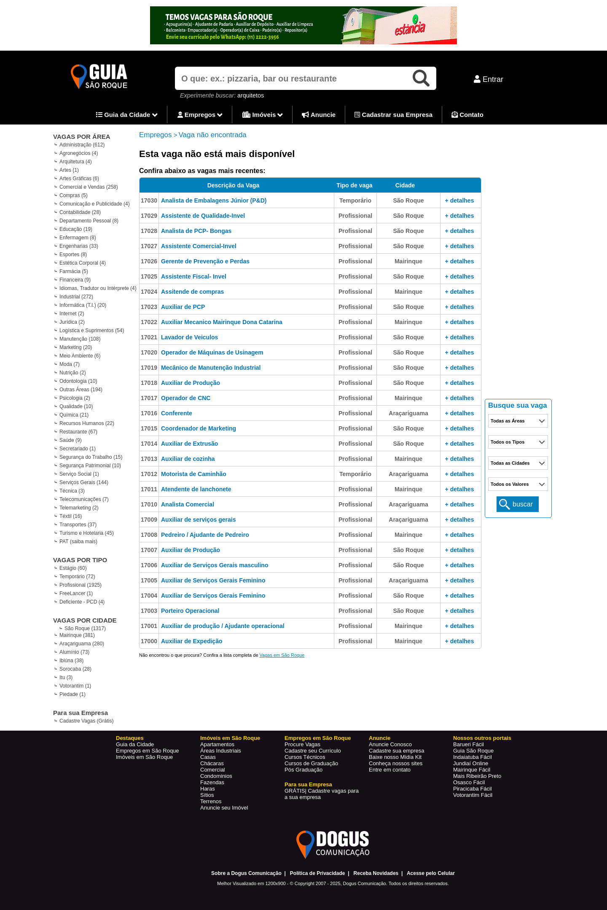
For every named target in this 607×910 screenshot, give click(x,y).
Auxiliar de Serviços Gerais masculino (214, 565)
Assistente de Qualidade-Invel (203, 215)
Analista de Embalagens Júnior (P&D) (214, 200)
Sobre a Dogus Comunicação (246, 873)
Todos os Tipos (507, 441)
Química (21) (74, 415)
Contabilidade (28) (80, 212)
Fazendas (212, 782)
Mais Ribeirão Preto (477, 776)
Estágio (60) (73, 568)
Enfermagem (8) (77, 238)
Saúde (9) (70, 440)
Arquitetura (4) (75, 162)
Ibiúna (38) (71, 661)
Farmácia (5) (73, 271)
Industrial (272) (76, 297)
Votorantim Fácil (472, 795)
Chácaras (212, 763)
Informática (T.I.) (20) (82, 305)
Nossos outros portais (482, 738)
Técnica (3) (72, 491)
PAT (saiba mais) (78, 541)
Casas (208, 757)
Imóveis (262, 115)
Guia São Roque (473, 751)
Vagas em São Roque (282, 655)
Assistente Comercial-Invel (198, 246)
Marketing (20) (75, 347)
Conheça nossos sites (395, 763)
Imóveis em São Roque (144, 757)
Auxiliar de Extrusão (189, 443)
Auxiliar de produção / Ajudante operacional (223, 626)
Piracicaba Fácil (472, 788)
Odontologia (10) (78, 381)
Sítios (207, 795)
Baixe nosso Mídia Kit (395, 757)
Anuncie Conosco (390, 744)
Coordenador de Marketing (198, 428)
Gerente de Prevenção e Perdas (205, 261)
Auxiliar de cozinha (188, 458)
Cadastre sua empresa (396, 751)
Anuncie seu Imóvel (224, 807)
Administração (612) (82, 145)
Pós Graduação (303, 769)
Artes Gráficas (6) (79, 178)
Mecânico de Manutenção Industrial (211, 367)
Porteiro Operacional (190, 610)
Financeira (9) (75, 280)
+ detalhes (459, 200)
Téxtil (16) (70, 516)
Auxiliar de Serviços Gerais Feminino (213, 580)
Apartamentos (217, 744)
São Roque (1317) (85, 628)
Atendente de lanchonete (196, 489)
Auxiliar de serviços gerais (198, 519)
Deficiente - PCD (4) (82, 602)
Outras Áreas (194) (80, 390)
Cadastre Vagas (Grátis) (86, 721)
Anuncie (319, 114)
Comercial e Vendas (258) (88, 187)
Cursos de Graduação (311, 763)
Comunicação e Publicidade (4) (94, 204)
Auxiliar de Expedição (192, 641)
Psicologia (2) (74, 398)
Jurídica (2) (72, 322)
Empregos (200, 115)
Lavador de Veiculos (189, 337)
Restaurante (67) (78, 432)
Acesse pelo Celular (431, 873)
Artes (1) (69, 170)
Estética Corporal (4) (82, 263)
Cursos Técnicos (305, 757)
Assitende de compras (192, 291)
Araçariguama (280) (81, 644)
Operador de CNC (185, 398)
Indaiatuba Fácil (472, 757)
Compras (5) (73, 195)
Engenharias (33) (78, 246)
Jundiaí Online (470, 763)
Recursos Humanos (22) (86, 423)
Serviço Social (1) (79, 474)
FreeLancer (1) (76, 593)
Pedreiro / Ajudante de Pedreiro (205, 534)
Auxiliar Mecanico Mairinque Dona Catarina (221, 322)
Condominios (216, 776)
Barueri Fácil (468, 744)
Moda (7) (69, 364)
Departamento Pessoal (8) (88, 221)
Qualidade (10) (76, 406)
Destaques (130, 738)
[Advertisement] (518, 266)
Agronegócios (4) (78, 153)
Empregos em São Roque (147, 751)
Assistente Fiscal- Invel (193, 276)
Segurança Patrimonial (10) (90, 466)
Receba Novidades (376, 873)
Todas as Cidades (510, 463)
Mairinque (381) (77, 635)
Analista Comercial (187, 504)
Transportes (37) (78, 525)
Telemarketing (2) (79, 508)
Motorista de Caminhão (193, 474)
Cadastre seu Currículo (313, 751)
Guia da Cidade (127, 115)
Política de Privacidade (317, 873)
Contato (467, 114)
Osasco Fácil (469, 782)
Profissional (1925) (80, 585)
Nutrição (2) (72, 373)
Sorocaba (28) (75, 669)
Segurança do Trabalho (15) (90, 457)
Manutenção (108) (79, 339)
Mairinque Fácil (471, 769)
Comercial (212, 769)
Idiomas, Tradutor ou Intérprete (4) (98, 288)
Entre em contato (390, 769)
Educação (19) (75, 229)
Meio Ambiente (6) (79, 356)
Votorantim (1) (75, 686)
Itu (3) (66, 677)
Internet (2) (71, 314)
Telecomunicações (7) (84, 499)
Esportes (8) (73, 254)
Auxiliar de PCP (183, 306)
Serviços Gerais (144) (83, 482)
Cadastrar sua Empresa (393, 114)
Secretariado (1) (77, 449)
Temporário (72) (77, 577)
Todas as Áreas (508, 420)
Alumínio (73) (74, 652)
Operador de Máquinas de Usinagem (212, 352)
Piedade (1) (72, 694)
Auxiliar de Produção (190, 382)
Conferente (176, 413)
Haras (207, 788)
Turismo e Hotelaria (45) (86, 533)
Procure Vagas (302, 744)
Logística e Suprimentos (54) (91, 330)
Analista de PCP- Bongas (196, 231)
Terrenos (211, 801)
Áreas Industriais (220, 751)
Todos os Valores (510, 484)
